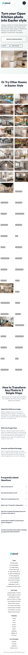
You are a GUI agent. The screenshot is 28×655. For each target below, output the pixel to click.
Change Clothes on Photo (14, 592)
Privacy (14, 624)
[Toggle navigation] (24, 3)
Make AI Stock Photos (14, 612)
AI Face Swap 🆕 (14, 582)
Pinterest (14, 641)
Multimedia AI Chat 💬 (14, 584)
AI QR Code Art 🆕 (14, 569)
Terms (14, 622)
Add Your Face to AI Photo (14, 599)
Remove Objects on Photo (14, 595)
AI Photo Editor (14, 563)
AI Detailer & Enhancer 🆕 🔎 (14, 586)
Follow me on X (14, 648)
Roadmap (14, 631)
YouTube (14, 643)
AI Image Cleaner (14, 567)
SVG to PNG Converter (14, 580)
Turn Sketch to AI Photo (14, 609)
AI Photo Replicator (14, 575)
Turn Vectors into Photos (14, 605)
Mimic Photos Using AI (14, 603)
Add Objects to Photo (14, 597)
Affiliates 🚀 (14, 633)
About (14, 629)
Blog (14, 620)
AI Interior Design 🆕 (14, 578)
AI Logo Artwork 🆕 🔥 (14, 571)
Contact (14, 626)
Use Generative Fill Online (14, 601)
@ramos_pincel (21, 652)
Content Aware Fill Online (14, 607)
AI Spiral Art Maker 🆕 (14, 573)
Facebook (14, 646)
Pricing (14, 618)
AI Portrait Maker (14, 565)
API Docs (14, 635)
